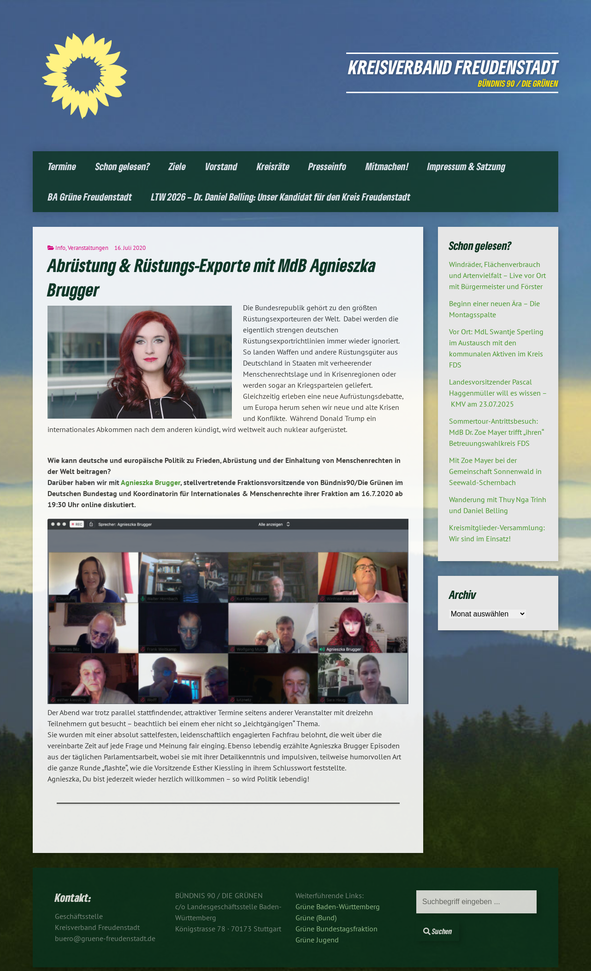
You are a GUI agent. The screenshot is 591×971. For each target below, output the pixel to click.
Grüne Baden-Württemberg (338, 906)
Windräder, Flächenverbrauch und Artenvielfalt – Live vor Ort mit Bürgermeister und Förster (497, 275)
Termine (62, 166)
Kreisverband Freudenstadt (453, 66)
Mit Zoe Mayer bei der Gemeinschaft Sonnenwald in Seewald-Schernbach (495, 471)
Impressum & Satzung (466, 166)
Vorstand (221, 166)
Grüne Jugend (317, 939)
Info (60, 248)
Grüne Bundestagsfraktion (337, 928)
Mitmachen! (387, 166)
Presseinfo (327, 166)
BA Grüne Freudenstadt (90, 196)
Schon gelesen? (122, 166)
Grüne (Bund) (316, 917)
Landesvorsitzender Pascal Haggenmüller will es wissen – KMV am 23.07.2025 (498, 393)
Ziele (177, 166)
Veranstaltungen (88, 248)
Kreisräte (273, 166)
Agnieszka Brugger (150, 482)
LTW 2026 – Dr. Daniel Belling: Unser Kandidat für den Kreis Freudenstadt (280, 196)
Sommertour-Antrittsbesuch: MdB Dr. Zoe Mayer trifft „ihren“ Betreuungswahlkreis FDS (496, 432)
